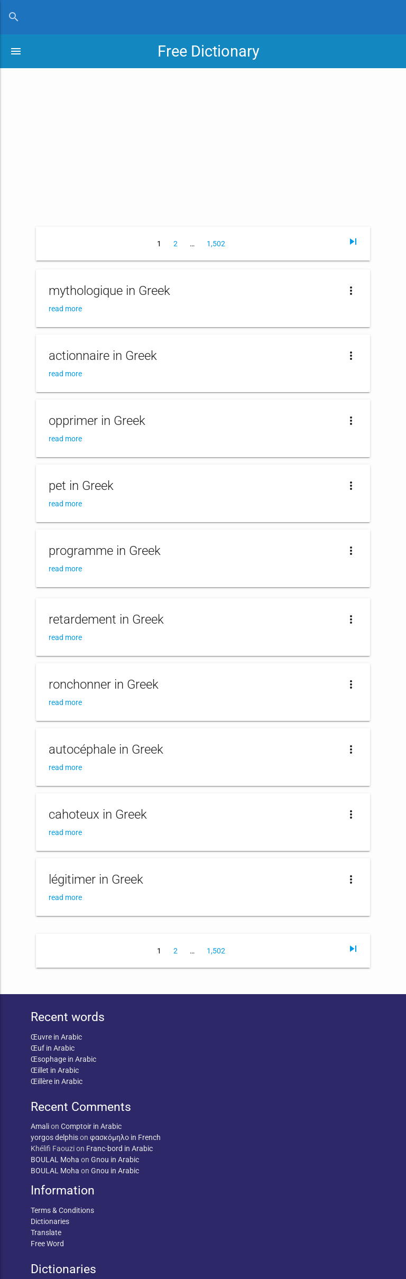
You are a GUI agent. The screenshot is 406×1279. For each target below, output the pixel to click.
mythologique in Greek (109, 290)
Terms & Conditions (62, 1210)
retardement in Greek (106, 619)
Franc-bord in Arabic (119, 1148)
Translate (46, 1232)
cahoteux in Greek (98, 814)
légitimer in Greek (96, 879)
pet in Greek (81, 485)
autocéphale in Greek (106, 749)
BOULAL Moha (55, 1159)
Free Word (47, 1243)
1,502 (216, 243)
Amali (40, 1126)
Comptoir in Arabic (91, 1126)
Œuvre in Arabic (56, 1037)
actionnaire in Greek (103, 355)
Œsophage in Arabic (63, 1059)
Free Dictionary (209, 51)
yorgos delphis (54, 1137)
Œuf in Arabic (53, 1048)
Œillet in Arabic (55, 1070)
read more (65, 308)
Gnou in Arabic (115, 1159)
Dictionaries (50, 1221)
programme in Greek (105, 550)
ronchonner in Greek (104, 684)
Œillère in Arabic (56, 1081)
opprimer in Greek (97, 420)
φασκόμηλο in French (125, 1137)
